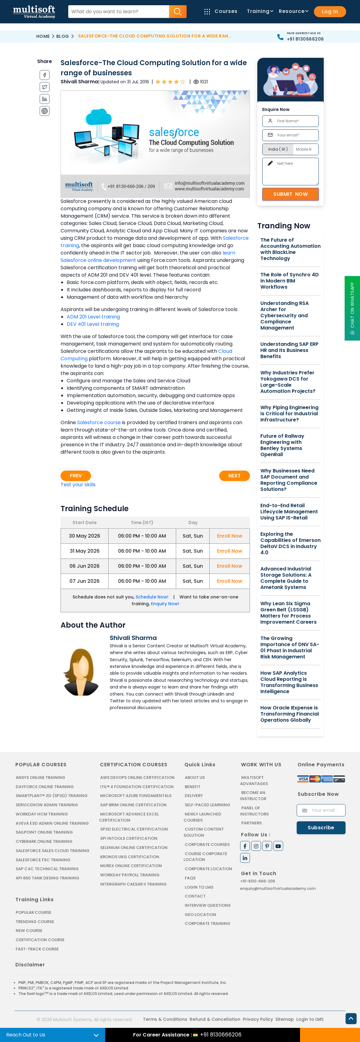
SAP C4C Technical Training (47, 868)
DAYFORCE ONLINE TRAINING (44, 787)
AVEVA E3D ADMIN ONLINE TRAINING (52, 823)
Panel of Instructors (254, 811)
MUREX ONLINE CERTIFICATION (131, 865)
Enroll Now (229, 535)
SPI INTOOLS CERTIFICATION (128, 838)
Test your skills (78, 484)
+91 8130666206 (305, 39)
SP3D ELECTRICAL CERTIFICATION (133, 829)
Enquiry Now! (165, 604)
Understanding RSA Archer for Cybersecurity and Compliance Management (284, 315)
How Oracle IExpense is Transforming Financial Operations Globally (289, 714)
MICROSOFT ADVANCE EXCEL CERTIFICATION (129, 817)
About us (195, 777)
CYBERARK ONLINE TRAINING (44, 841)
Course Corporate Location (205, 856)
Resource (293, 11)
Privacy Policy (258, 1018)
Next (234, 475)
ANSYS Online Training (40, 777)
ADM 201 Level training (93, 316)
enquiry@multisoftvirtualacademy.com (278, 888)
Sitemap (284, 1018)
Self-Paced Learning (207, 805)
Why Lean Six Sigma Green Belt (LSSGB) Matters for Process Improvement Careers (288, 613)
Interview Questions (208, 904)
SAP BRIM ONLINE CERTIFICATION (133, 805)
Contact (195, 895)
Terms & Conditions (165, 1018)
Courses (221, 11)
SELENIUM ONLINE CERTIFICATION (134, 847)
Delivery (194, 796)
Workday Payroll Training (129, 874)
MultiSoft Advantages (253, 781)
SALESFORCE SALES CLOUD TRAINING (52, 850)
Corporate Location (208, 868)
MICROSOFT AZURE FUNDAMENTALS (135, 796)
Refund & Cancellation (215, 1018)
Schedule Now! (152, 597)
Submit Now (290, 194)
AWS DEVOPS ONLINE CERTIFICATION (137, 777)
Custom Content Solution (204, 832)
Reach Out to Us (25, 1034)
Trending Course (35, 921)
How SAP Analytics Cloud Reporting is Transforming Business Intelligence (289, 682)
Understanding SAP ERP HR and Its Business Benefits (289, 350)
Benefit (192, 787)
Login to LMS (199, 886)
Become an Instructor (253, 796)
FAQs (190, 877)
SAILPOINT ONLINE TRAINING (44, 832)
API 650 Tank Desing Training (47, 877)
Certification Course (40, 939)
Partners (251, 823)
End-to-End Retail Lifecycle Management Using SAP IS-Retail (289, 512)
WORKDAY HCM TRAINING (41, 814)
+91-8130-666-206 (257, 880)
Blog (62, 36)
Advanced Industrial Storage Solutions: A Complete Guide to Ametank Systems (285, 578)
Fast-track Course (37, 948)
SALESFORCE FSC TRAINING (43, 859)
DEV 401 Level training (93, 324)
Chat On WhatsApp (352, 308)
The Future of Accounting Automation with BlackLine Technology (290, 249)
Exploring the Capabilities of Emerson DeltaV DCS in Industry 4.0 (290, 543)
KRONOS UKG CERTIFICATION (129, 856)
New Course (29, 930)
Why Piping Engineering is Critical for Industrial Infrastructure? (289, 414)
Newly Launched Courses (202, 817)
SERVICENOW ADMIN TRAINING (47, 805)
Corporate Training (207, 923)
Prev (76, 475)
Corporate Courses (207, 844)
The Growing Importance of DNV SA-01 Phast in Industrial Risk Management (289, 647)
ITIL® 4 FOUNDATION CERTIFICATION (136, 787)
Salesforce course (99, 422)
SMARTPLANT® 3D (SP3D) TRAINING (51, 796)
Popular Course (33, 911)
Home (43, 36)
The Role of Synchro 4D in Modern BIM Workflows (289, 281)
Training (260, 11)
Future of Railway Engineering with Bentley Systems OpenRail (282, 445)
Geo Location (200, 913)
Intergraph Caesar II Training (133, 883)
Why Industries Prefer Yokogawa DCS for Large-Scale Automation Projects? (287, 382)
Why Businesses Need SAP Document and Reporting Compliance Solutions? (288, 480)
